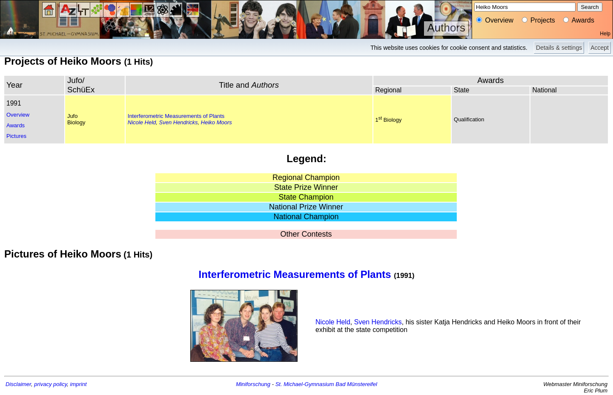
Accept (599, 47)
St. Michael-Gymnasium (304, 384)
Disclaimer (18, 384)
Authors (446, 27)
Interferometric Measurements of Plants (176, 116)
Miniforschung (253, 384)
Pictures (16, 136)
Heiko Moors (216, 122)
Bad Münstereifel (356, 384)
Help (605, 34)
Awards (15, 125)
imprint (78, 384)
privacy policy (50, 384)
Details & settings (559, 47)
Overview (17, 115)
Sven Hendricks (178, 122)
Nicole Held (142, 122)
